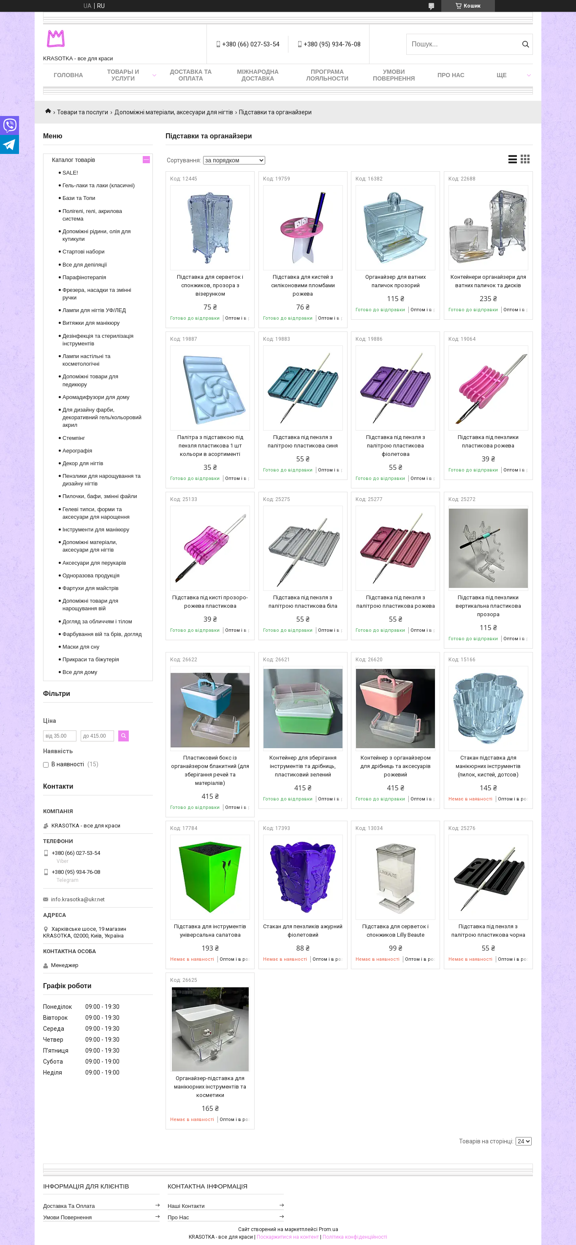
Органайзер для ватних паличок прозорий (395, 281)
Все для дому (79, 672)
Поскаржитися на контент (288, 1237)
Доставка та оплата (191, 75)
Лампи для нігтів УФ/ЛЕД (94, 310)
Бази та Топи (78, 198)
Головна (68, 75)
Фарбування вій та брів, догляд (102, 634)
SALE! (70, 173)
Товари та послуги (82, 112)
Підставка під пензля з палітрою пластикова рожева (395, 601)
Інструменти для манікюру (95, 529)
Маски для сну (80, 647)
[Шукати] (525, 44)
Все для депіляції (84, 264)
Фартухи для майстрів (90, 588)
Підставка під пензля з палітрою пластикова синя (303, 441)
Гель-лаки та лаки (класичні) (98, 185)
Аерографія (77, 450)
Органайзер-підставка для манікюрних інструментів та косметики (210, 1086)
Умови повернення (394, 75)
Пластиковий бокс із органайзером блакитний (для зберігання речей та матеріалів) (210, 770)
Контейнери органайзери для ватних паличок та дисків (488, 281)
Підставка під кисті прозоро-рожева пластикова (210, 601)
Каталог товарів (73, 159)
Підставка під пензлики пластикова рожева (488, 441)
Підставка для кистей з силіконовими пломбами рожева (303, 285)
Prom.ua (328, 1229)
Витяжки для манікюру (91, 323)
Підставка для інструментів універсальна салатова (210, 930)
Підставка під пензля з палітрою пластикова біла (303, 601)
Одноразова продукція (91, 575)
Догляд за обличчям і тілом (97, 621)
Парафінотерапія (84, 277)
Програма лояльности (327, 75)
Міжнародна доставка (257, 75)
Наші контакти (186, 1206)
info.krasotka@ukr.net (78, 899)
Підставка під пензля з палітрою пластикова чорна (488, 930)
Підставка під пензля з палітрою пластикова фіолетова (395, 445)
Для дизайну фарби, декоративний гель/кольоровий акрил (101, 417)
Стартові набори (83, 251)
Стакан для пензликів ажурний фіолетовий (302, 930)
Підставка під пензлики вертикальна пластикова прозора (488, 605)
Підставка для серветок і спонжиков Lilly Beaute (395, 930)
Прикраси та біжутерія (90, 659)
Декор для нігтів (82, 463)
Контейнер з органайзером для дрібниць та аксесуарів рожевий (395, 766)
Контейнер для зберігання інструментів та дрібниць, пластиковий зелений (303, 766)
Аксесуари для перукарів (94, 563)
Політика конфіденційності (355, 1237)
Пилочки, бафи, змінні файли (99, 496)
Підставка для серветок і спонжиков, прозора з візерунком (210, 285)
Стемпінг (73, 438)
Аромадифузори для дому (96, 397)
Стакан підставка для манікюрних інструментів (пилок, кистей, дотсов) (488, 766)
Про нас (451, 75)
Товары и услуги (123, 75)
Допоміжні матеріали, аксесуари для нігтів (173, 112)
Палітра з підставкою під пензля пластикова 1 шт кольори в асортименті (210, 445)
